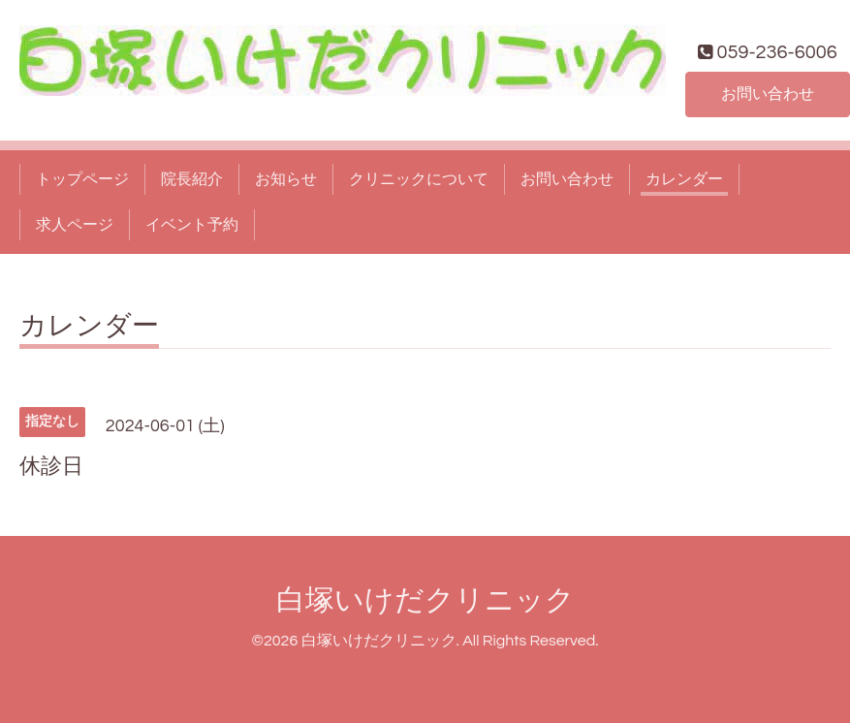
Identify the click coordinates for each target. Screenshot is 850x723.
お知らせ (286, 179)
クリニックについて (418, 179)
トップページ (82, 179)
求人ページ (74, 225)
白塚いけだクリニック (425, 600)
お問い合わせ (767, 94)
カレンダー (684, 179)
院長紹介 (192, 179)
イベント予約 (191, 225)
